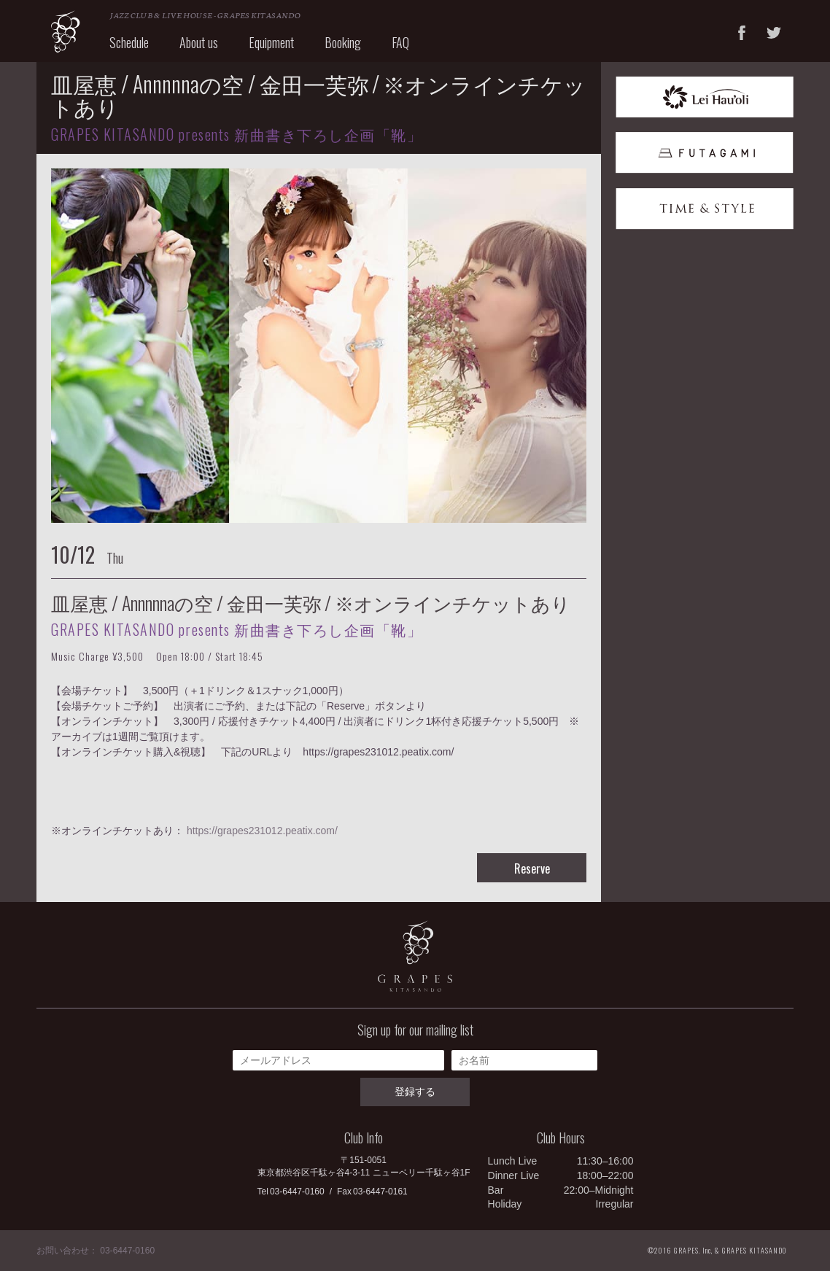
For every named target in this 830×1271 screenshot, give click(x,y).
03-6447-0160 (297, 1191)
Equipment (271, 42)
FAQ (400, 42)
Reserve (532, 868)
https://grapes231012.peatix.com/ (262, 830)
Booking (343, 42)
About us (198, 42)
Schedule (129, 42)
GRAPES (65, 31)
